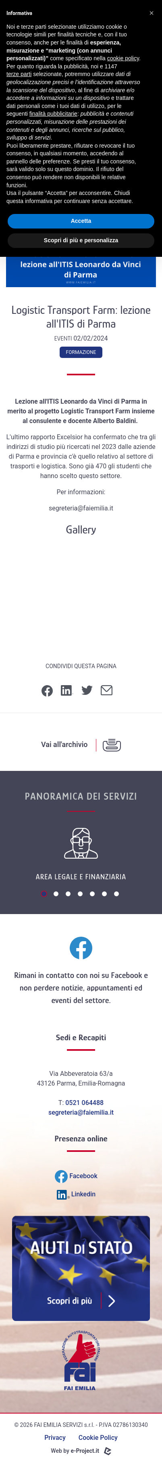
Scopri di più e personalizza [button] (81, 240)
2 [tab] (57, 895)
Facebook (126, 975)
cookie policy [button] (123, 58)
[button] (151, 12)
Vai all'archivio (64, 744)
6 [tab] (105, 895)
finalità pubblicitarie (53, 113)
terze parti (18, 74)
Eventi (64, 338)
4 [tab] (81, 895)
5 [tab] (93, 895)
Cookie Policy (98, 1437)
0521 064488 (84, 1103)
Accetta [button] (81, 221)
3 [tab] (69, 895)
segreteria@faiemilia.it (81, 1112)
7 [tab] (117, 895)
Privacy (55, 1437)
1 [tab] (45, 895)
